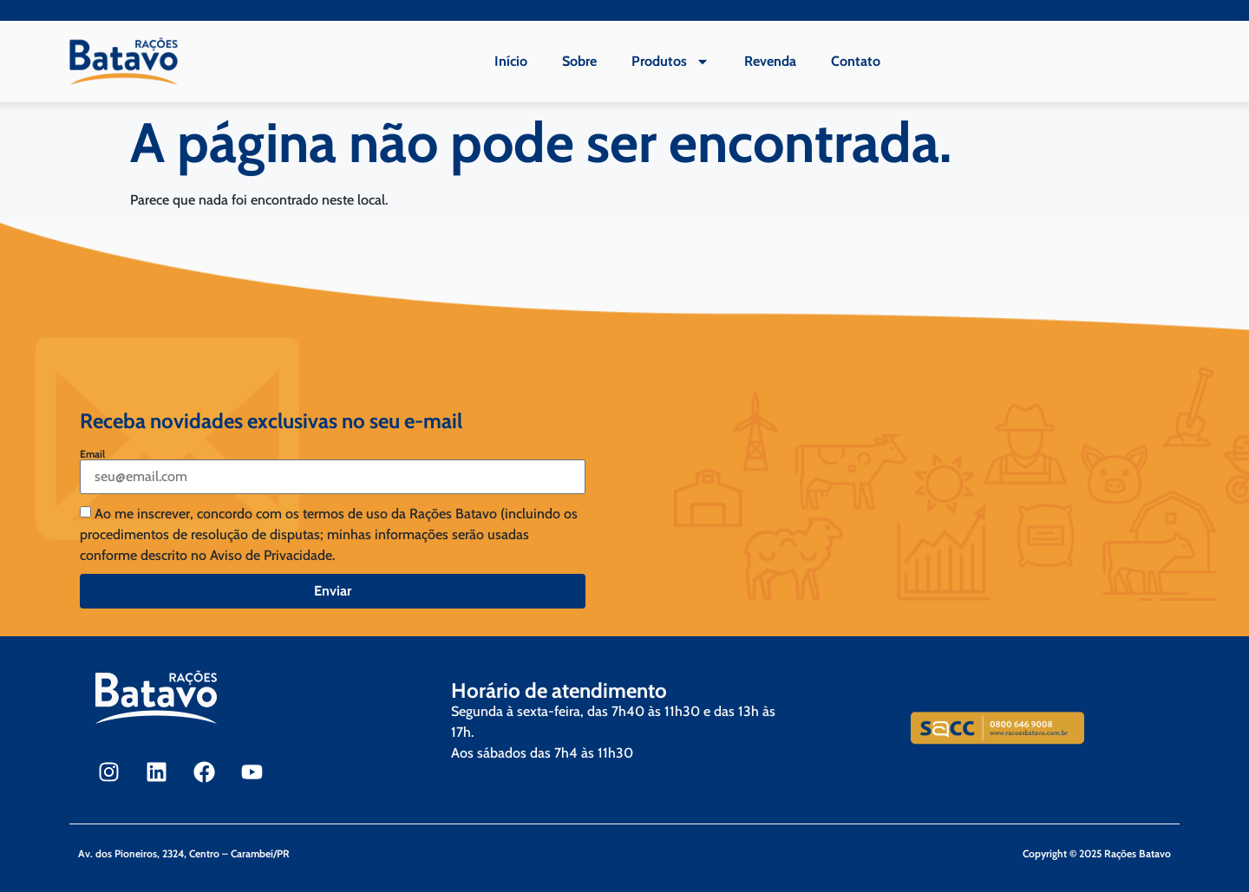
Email (92, 454)
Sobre (579, 61)
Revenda (770, 61)
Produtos (670, 61)
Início (510, 61)
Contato (855, 61)
